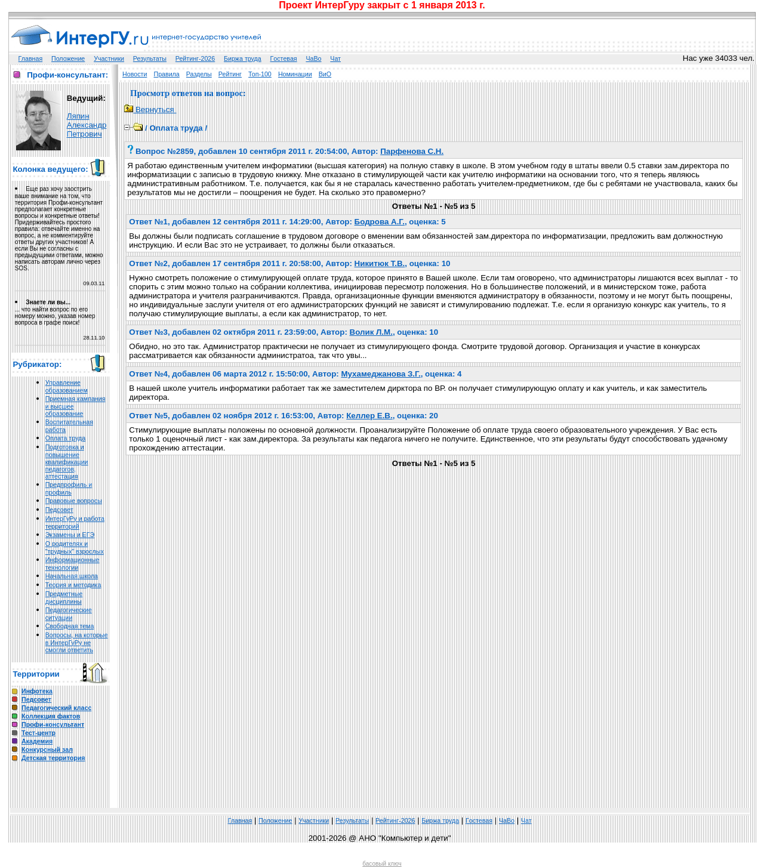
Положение (68, 58)
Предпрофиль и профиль (69, 488)
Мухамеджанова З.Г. (380, 373)
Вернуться (150, 109)
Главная (31, 58)
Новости (134, 74)
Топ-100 (260, 74)
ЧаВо (313, 58)
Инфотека (37, 691)
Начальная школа (71, 575)
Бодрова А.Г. (380, 221)
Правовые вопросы (73, 500)
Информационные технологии (72, 563)
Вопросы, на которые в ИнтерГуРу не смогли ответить (76, 642)
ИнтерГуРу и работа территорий (74, 522)
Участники (109, 58)
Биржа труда (242, 58)
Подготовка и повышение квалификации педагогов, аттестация (66, 461)
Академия (37, 741)
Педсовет (59, 509)
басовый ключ (381, 863)
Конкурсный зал (47, 749)
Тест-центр (38, 732)
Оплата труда (65, 438)
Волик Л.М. (371, 332)
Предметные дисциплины (64, 597)
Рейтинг (230, 74)
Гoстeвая (283, 58)
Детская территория (53, 757)
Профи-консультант (52, 724)
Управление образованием (66, 386)
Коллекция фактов (50, 716)
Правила (166, 74)
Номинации (295, 74)
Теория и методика (73, 584)
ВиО (325, 74)
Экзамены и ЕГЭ (69, 534)
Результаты (150, 58)
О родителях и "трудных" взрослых (74, 547)
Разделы (199, 74)
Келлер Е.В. (369, 415)
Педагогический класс (56, 707)
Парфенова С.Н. (411, 151)
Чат (335, 58)
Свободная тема (69, 626)
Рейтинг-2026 (195, 58)
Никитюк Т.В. (380, 263)
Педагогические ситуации (68, 613)
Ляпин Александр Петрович (87, 125)
